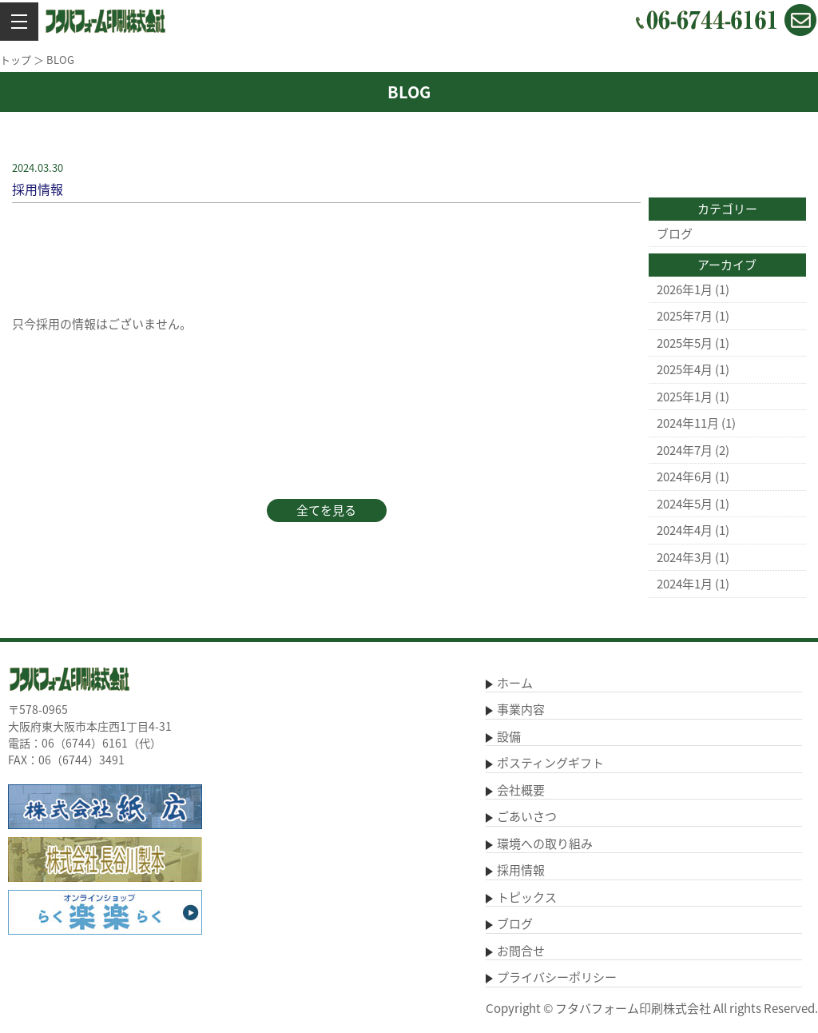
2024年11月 (688, 423)
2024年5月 (685, 504)
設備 (509, 736)
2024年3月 (685, 557)
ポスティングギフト (550, 763)
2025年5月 (685, 343)
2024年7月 (685, 450)
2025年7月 (685, 316)
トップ (15, 59)
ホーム (515, 683)
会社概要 (521, 790)
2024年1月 (685, 583)
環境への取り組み (545, 843)
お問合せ (521, 950)
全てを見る (326, 510)
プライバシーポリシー (557, 977)
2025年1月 (685, 396)
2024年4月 (685, 530)
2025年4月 (685, 369)
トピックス (527, 897)
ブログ (675, 233)
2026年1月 (685, 289)
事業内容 (521, 709)
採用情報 (521, 870)
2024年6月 (685, 476)
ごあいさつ (527, 816)
